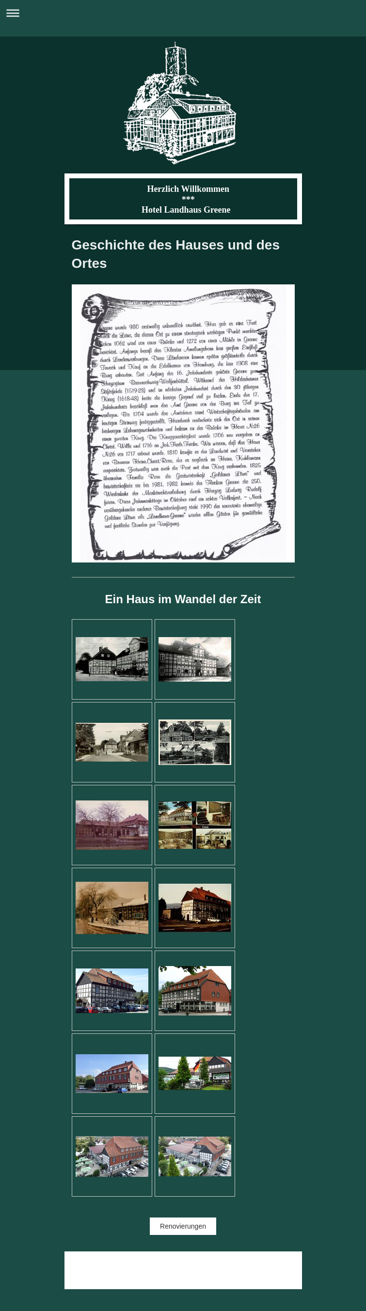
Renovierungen (183, 1226)
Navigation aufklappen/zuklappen (183, 12)
